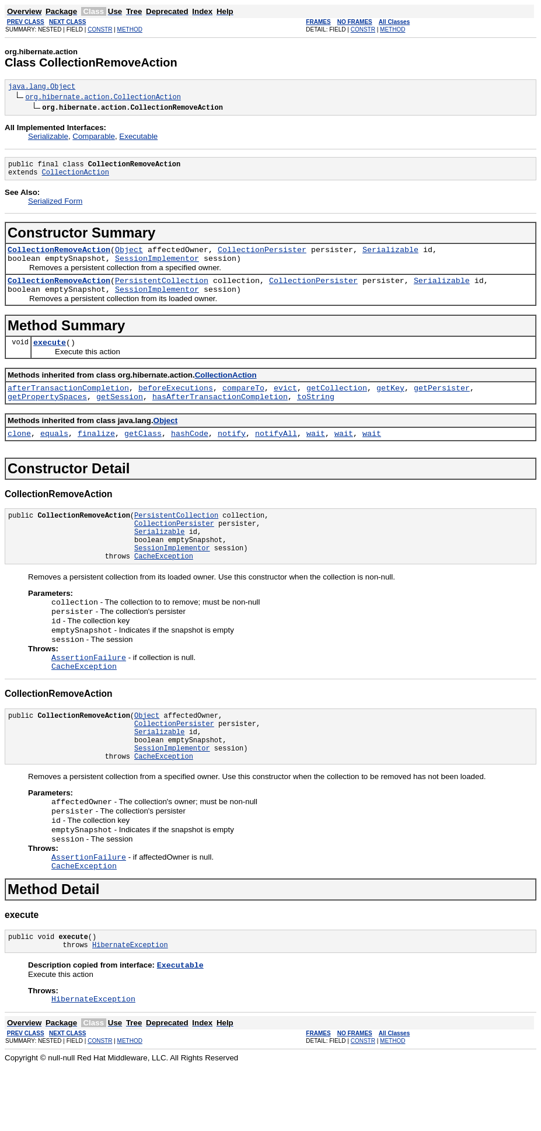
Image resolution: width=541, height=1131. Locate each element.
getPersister (442, 403)
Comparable (93, 138)
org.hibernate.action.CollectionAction (102, 98)
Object (129, 256)
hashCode (189, 452)
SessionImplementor (157, 266)
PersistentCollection (161, 290)
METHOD (129, 29)
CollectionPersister (262, 256)
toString (315, 414)
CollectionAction (75, 177)
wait (315, 452)
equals (54, 452)
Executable (138, 138)
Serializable (48, 138)
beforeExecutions (175, 403)
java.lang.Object (41, 88)
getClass (143, 452)
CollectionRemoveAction (59, 256)
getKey (390, 403)
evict (285, 403)
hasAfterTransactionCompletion (220, 414)
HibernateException (130, 1006)
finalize (96, 452)
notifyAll (276, 452)
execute (49, 356)
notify (232, 452)
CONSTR (100, 29)
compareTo (243, 403)
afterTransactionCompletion (68, 403)
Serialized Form (55, 206)
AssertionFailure (88, 694)
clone (19, 452)
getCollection (336, 403)
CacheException (163, 586)
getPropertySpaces (47, 414)
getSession (119, 414)
